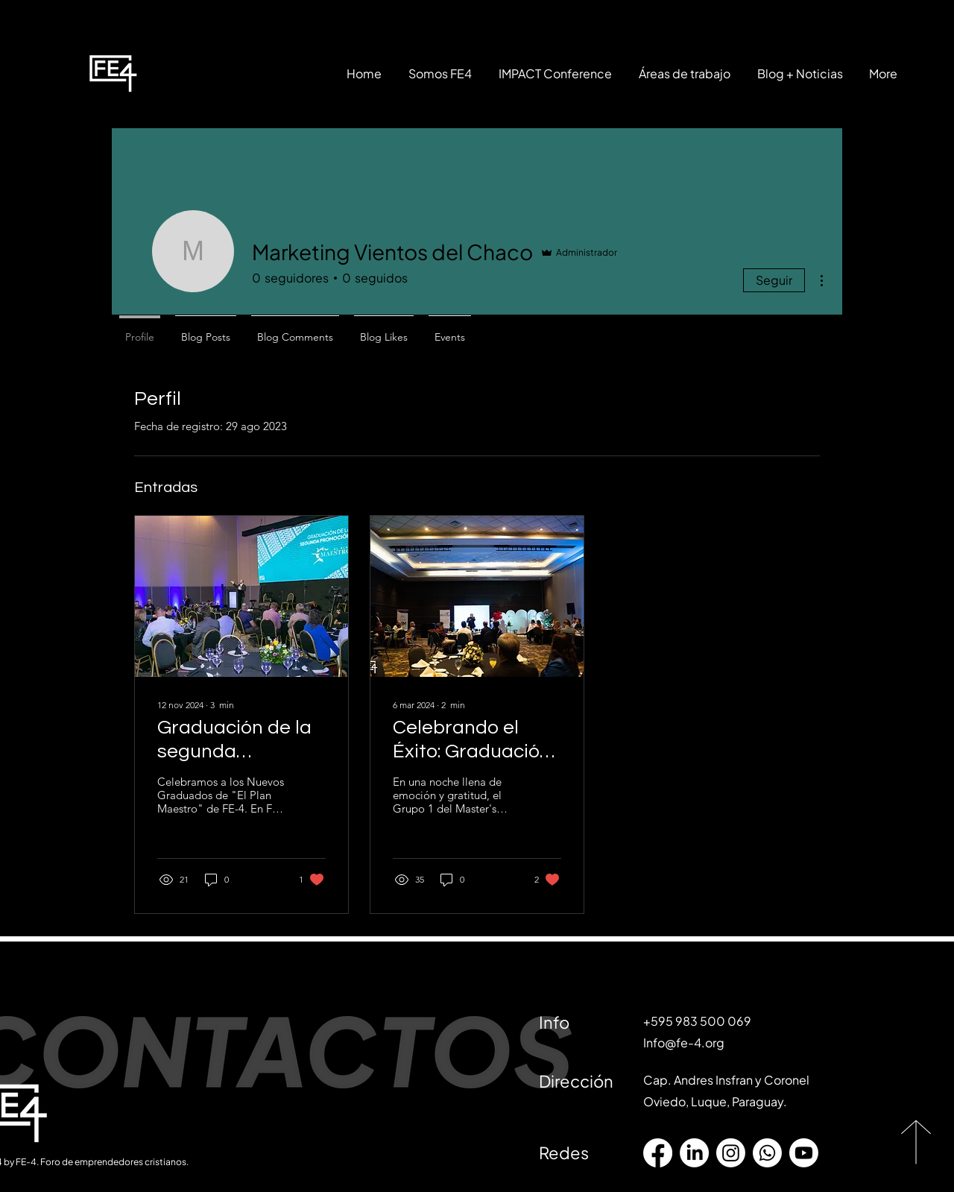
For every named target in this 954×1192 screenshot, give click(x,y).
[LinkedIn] (694, 1152)
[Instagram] (730, 1152)
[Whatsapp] (767, 1152)
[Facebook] (657, 1152)
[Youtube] (803, 1152)
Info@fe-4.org (683, 1042)
